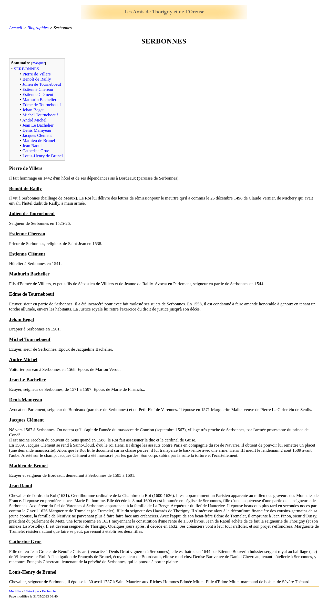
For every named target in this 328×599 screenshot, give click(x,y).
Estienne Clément (38, 94)
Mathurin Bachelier (39, 99)
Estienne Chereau (38, 89)
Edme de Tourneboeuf (42, 104)
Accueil (15, 27)
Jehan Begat (33, 109)
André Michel (34, 120)
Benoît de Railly (37, 79)
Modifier (15, 591)
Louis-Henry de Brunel (43, 155)
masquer (39, 63)
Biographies (37, 27)
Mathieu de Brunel (39, 140)
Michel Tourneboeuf (40, 115)
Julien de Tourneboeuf (42, 84)
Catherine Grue (36, 150)
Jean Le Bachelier (38, 125)
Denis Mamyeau (37, 130)
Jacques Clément (37, 135)
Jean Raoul (32, 145)
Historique (31, 591)
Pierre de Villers (37, 74)
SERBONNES (26, 68)
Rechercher (49, 591)
